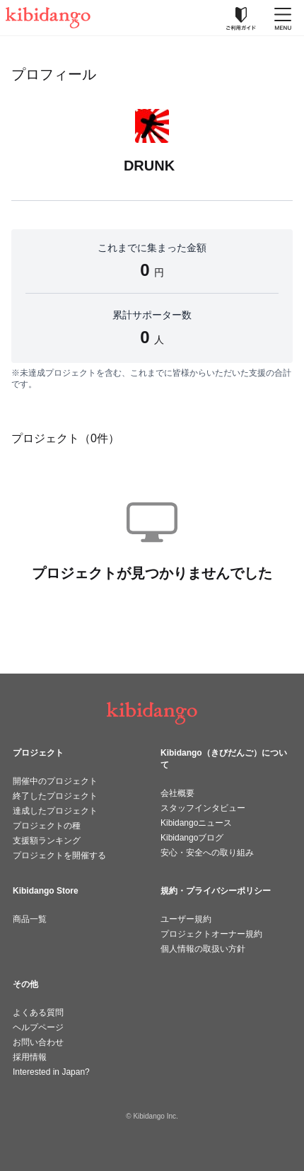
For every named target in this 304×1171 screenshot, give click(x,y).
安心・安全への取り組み (207, 853)
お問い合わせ (38, 1042)
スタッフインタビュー (202, 808)
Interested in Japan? (51, 1072)
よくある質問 (38, 1012)
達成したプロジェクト (55, 811)
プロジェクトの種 (47, 826)
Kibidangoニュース (196, 823)
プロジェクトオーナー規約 (211, 934)
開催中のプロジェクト (55, 781)
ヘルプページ (38, 1027)
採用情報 (30, 1057)
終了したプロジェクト (55, 796)
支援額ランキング (47, 841)
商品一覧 (30, 919)
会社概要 (177, 793)
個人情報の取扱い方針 (202, 949)
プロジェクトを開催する (59, 855)
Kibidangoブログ (191, 838)
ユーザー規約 (185, 919)
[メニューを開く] (282, 17)
